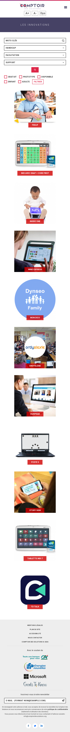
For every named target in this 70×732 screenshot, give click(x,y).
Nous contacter (35, 638)
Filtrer (38, 82)
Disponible (47, 77)
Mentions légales (35, 625)
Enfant (12, 82)
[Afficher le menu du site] (65, 7)
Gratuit (12, 77)
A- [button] (35, 13)
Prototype (29, 77)
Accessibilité (35, 633)
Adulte (26, 82)
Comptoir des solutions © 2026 (35, 642)
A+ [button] (27, 13)
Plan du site (35, 629)
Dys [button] (42, 13)
